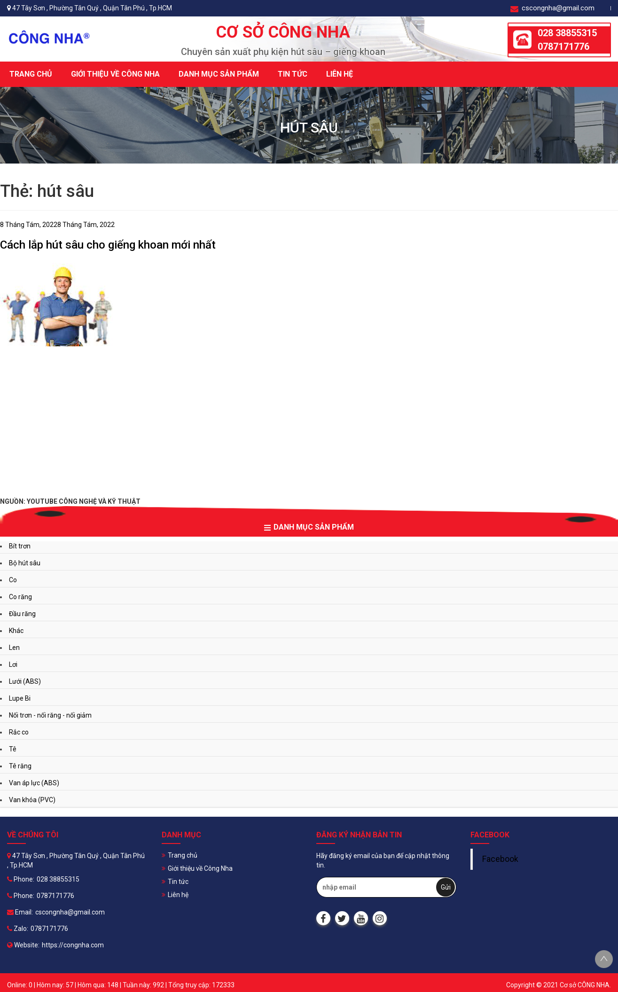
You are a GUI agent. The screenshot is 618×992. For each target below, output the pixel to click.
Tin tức (292, 74)
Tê (12, 749)
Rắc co (19, 732)
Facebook (500, 859)
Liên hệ (339, 74)
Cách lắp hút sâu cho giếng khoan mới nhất (108, 244)
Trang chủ (30, 74)
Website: (23, 945)
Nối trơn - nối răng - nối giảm (50, 715)
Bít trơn (20, 546)
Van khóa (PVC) (32, 800)
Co (13, 580)
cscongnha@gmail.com (552, 8)
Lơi (13, 664)
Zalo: (17, 928)
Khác (16, 630)
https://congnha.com (73, 945)
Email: (20, 912)
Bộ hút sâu (24, 563)
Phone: (20, 879)
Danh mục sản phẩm (219, 74)
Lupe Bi (20, 698)
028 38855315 (567, 33)
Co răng (20, 597)
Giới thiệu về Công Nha (115, 74)
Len (14, 647)
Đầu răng (22, 613)
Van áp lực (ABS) (34, 783)
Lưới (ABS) (25, 681)
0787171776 (563, 46)
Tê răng (20, 766)
